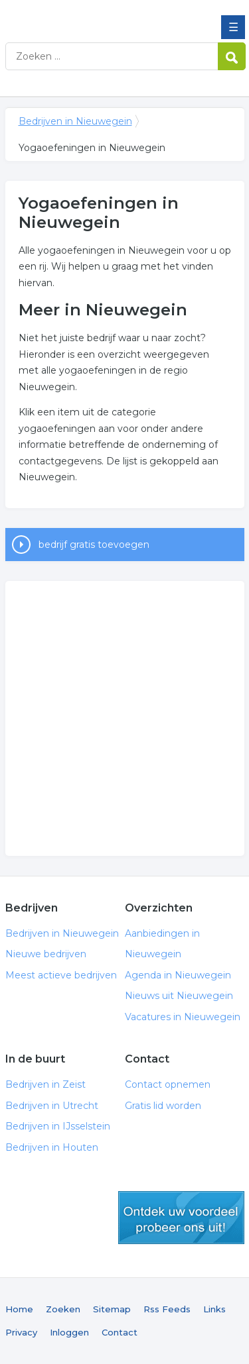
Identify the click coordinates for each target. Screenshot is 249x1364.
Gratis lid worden (163, 1106)
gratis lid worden (181, 1217)
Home (19, 1309)
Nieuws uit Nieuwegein (179, 996)
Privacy (21, 1332)
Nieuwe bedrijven (45, 954)
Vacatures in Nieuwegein (182, 1017)
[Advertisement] (124, 718)
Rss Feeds (167, 1309)
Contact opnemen (167, 1084)
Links (214, 1309)
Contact (119, 1332)
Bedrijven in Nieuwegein (101, 15)
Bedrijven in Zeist (45, 1084)
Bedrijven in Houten (51, 1147)
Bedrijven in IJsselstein (57, 1126)
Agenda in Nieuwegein (178, 975)
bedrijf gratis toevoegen (94, 545)
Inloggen (69, 1332)
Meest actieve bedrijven (61, 975)
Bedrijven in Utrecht (51, 1106)
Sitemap (112, 1309)
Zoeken (63, 1309)
